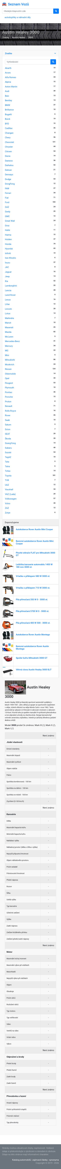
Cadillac (9, 128)
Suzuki (8, 452)
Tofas (7, 471)
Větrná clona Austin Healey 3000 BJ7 (33, 669)
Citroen (8, 151)
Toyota (8, 475)
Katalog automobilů (21, 1160)
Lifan (7, 304)
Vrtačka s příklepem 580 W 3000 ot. (33, 576)
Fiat (7, 198)
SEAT (7, 434)
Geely (7, 211)
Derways (9, 174)
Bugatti (8, 114)
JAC (7, 267)
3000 (30, 37)
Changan (9, 133)
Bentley (8, 100)
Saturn (8, 424)
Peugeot (9, 383)
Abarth (8, 68)
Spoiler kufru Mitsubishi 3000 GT (31, 658)
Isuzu (7, 262)
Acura (8, 72)
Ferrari (8, 193)
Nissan (8, 369)
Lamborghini (11, 285)
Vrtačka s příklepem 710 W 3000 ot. (33, 588)
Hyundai (9, 248)
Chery (7, 137)
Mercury (9, 346)
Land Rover (10, 295)
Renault (8, 406)
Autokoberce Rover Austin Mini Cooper (34, 529)
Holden (8, 239)
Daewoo (9, 160)
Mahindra (9, 318)
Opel (7, 378)
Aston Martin (11, 86)
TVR (7, 480)
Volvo (7, 503)
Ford (7, 202)
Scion (7, 429)
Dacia (7, 156)
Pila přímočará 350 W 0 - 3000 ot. (32, 599)
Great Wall (10, 221)
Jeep (7, 276)
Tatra (7, 466)
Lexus (8, 299)
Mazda (8, 332)
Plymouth (9, 387)
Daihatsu (9, 165)
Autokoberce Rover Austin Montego (33, 634)
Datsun (8, 170)
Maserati (9, 327)
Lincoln (8, 309)
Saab (7, 420)
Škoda (8, 438)
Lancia (8, 290)
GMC (7, 216)
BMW (7, 105)
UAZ (7, 485)
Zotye (7, 512)
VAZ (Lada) (10, 494)
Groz (7, 225)
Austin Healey (18, 37)
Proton (8, 401)
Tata (7, 461)
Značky (5, 37)
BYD (7, 123)
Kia (6, 281)
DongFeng (10, 184)
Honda (8, 244)
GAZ (7, 207)
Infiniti (8, 253)
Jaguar (8, 272)
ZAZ (7, 508)
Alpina (8, 82)
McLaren (9, 336)
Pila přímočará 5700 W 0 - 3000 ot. (32, 611)
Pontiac (8, 392)
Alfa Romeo (10, 77)
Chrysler (9, 147)
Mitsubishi (10, 360)
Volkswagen (11, 498)
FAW (7, 188)
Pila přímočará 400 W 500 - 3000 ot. (33, 623)
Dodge (8, 179)
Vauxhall (9, 489)
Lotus (7, 313)
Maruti (8, 322)
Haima (8, 235)
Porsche (9, 397)
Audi (7, 91)
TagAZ (8, 457)
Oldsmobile (10, 374)
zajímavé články (40, 1160)
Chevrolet (9, 142)
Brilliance (9, 109)
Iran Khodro (10, 258)
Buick (7, 119)
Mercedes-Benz (12, 341)
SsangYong (10, 443)
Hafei (7, 230)
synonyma (54, 1160)
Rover (7, 415)
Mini (7, 355)
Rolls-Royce (10, 411)
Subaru (8, 448)
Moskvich (9, 364)
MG (6, 350)
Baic (7, 96)
